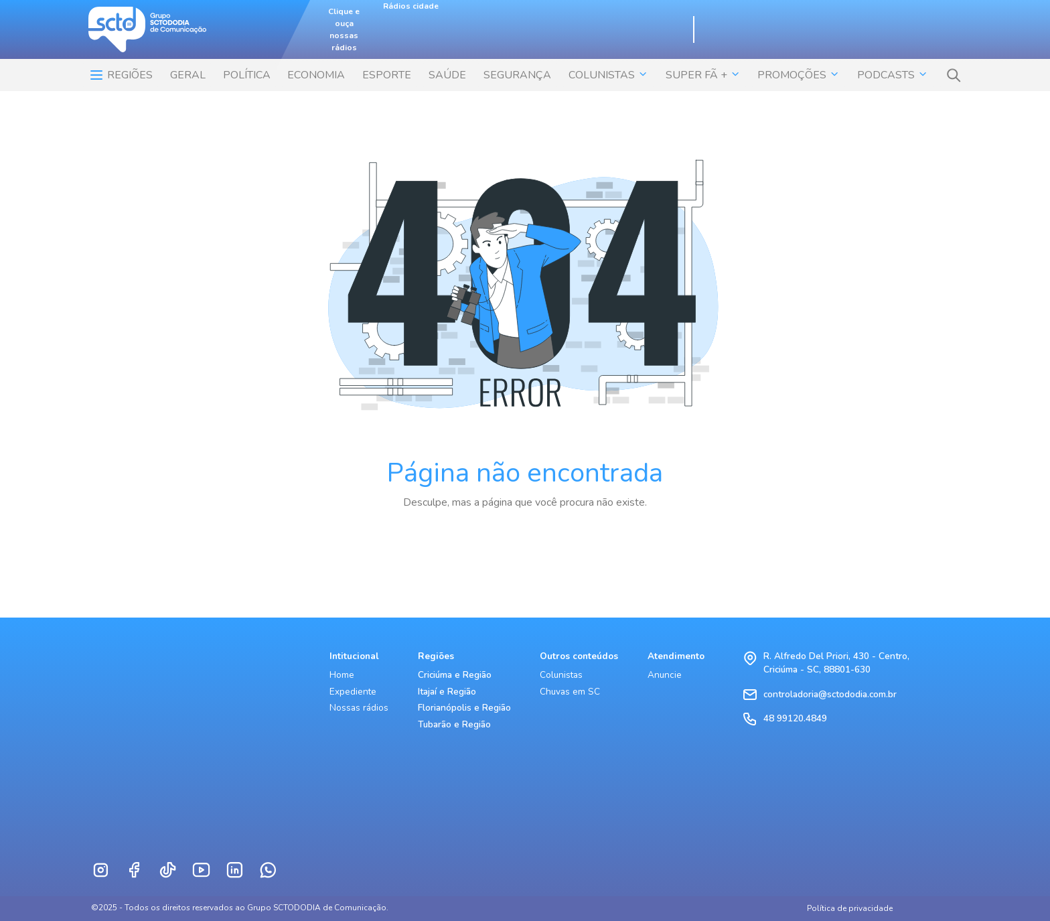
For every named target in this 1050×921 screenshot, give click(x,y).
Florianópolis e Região (464, 707)
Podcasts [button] (892, 75)
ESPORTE (386, 75)
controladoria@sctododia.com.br (830, 694)
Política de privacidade (850, 908)
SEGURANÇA (517, 75)
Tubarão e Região (454, 724)
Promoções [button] (798, 75)
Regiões (120, 75)
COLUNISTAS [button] (608, 75)
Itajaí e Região (447, 691)
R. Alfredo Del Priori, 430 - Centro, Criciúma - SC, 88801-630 (836, 663)
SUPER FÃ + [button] (703, 75)
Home (341, 674)
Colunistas (561, 674)
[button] (953, 75)
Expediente (352, 691)
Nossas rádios (358, 707)
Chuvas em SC (570, 691)
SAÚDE (447, 75)
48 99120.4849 (795, 718)
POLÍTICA (247, 75)
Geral (188, 75)
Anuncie (665, 674)
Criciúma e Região (455, 674)
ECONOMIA (316, 75)
